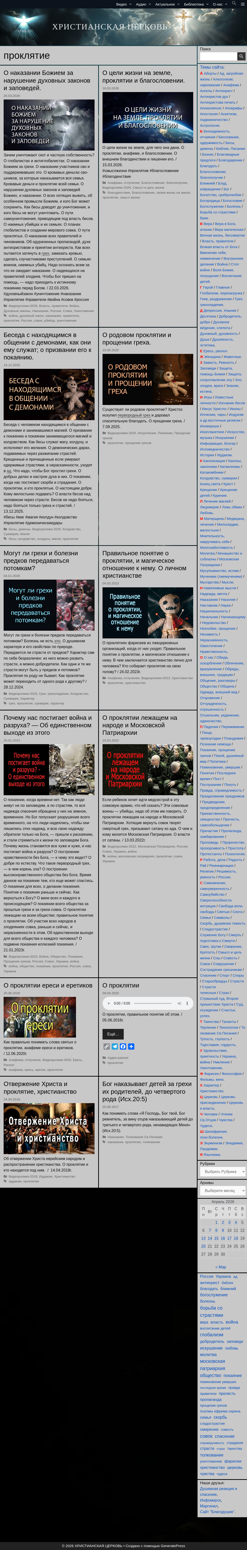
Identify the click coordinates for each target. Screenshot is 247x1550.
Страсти (237, 981)
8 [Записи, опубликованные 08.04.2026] (216, 1230)
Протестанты (211, 854)
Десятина (208, 316)
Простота (236, 848)
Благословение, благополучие (164, 183)
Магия (25, 534)
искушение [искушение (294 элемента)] (211, 1348)
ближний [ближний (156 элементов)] (228, 1288)
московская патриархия (136, 856)
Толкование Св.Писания (144, 1137)
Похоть (230, 784)
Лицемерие (209, 507)
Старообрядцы (214, 981)
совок (38, 320)
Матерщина (214, 519)
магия (56, 539)
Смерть (235, 935)
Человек (211, 1114)
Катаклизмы (230, 466)
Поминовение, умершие (220, 767)
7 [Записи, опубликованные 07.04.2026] (210, 1230)
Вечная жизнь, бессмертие (222, 235)
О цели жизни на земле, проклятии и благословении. (144, 76)
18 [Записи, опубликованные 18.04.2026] (236, 1238)
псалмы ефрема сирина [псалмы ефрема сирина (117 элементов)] (220, 1411)
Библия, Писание (230, 148)
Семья (205, 917)
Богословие (232, 201)
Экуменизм (213, 1143)
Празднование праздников (222, 796)
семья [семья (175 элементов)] (205, 1417)
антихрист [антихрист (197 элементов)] (209, 1282)
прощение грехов (138, 443)
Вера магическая (229, 229)
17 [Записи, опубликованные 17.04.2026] (229, 1238)
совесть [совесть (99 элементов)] (227, 1429)
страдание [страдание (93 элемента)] (235, 1443)
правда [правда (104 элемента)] (234, 1388)
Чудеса (206, 1126)
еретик (40, 1070)
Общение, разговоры (217, 680)
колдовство (26, 539)
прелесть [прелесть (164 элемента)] (227, 1393)
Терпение (208, 1027)
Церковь (211, 1097)
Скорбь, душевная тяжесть (222, 923)
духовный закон (32, 316)
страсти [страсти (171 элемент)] (207, 1448)
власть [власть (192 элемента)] (217, 1322)
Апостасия (209, 114)
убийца (49, 320)
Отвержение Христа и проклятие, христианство (40, 1087)
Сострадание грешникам (221, 969)
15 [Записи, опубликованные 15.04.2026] (216, 1238)
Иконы (235, 409)
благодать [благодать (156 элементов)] (209, 1288)
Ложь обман (232, 507)
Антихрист (224, 91)
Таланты (229, 1022)
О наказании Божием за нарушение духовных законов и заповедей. (47, 80)
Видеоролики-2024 (23, 694)
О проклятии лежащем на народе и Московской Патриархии (140, 725)
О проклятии (121, 985)
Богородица (210, 201)
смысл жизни (130, 197)
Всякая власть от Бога (218, 247)
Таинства (211, 1022)
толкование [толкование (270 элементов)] (211, 1454)
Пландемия (233, 738)
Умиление (221, 1062)
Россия (55, 311)
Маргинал (209, 1506)
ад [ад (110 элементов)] (235, 1276)
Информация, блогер (217, 443)
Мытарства (209, 582)
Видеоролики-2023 (155, 678)
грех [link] (45, 253)
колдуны (43, 539)
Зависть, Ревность (218, 362)
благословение (143, 192)
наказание (53, 316)
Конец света (210, 484)
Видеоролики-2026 (23, 306)
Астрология (209, 125)
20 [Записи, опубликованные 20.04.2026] (203, 1246)
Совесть (230, 958)
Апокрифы (233, 108)
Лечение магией (217, 501)
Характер (27, 698)
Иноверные (209, 426)
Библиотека (197, 4)
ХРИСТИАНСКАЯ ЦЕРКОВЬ (110, 26)
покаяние (43, 966)
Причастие (209, 831)
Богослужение (212, 206)
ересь (29, 1070)
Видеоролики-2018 (23, 1176)
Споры (238, 975)
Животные (232, 357)
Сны (216, 958)
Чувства (226, 1120)
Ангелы (206, 91)
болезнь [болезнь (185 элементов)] (207, 1301)
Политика (218, 761)
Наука (226, 605)
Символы (222, 917)
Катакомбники (211, 472)
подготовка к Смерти (217, 941)
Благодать (208, 166)
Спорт (225, 975)
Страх (224, 993)
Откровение (210, 698)
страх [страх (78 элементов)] (221, 1449)
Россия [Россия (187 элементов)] (206, 1276)
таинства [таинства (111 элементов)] (234, 1449)
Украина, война (67, 961)
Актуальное (168, 4)
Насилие (228, 599)
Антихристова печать (217, 102)
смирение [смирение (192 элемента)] (209, 1429)
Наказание (40, 311)
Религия (206, 871)
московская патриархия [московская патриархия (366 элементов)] (212, 1364)
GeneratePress (173, 1546)
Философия (231, 1074)
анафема (16, 1070)
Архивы (206, 1183)
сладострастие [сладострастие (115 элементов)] (212, 1423)
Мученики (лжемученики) (221, 576)
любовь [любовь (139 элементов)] (231, 1348)
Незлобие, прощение (217, 628)
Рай (203, 865)
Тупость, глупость (215, 1039)
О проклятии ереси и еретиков (48, 985)
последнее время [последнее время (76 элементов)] (213, 1388)
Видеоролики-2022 (122, 846)
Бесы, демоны (19, 529)
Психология (234, 854)
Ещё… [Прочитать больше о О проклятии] (113, 1034)
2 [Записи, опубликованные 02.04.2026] (223, 1222)
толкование (151, 1142)
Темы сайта (211, 67)
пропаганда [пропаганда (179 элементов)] (210, 1399)
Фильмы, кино (211, 1079)
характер (57, 703)
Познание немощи (215, 744)
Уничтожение (84, 311)
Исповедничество (215, 449)
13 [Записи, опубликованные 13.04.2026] (203, 1238)
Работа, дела (214, 860)
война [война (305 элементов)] (232, 1322)
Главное (223, 287)
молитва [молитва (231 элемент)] (208, 1354)
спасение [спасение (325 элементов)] (224, 1436)
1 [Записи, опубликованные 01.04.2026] (216, 1222)
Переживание (232, 727)
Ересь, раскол (215, 351)
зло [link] (57, 641)
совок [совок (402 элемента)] (206, 1436)
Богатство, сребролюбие (220, 195)
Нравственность (213, 651)
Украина (10, 971)
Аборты (210, 73)
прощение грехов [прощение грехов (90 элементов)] (213, 1405)
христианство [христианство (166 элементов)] (212, 1467)
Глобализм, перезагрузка (221, 293)
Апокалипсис (211, 108)
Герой (208, 287)
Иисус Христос (214, 409)
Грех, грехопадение (54, 694)
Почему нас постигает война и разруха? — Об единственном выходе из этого (48, 725)
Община (227, 686)
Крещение (208, 490)
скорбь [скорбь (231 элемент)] (220, 1417)
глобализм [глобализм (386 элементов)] (211, 1334)
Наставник (209, 605)
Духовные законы (17, 311)
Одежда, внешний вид (218, 692)
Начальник (209, 617)
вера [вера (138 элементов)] (204, 1322)
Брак (204, 218)
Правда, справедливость (221, 790)
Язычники (212, 1155)
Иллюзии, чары (213, 414)
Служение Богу (213, 935)
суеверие (41, 703)
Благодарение (230, 160)
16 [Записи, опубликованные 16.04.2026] (223, 1238)
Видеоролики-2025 (46, 529)
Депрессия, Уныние (220, 310)
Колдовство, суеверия (218, 478)
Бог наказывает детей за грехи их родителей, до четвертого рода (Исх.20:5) (147, 1091)
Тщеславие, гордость (217, 1045)
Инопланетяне (212, 432)
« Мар (220, 1267)
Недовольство (214, 623)
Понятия (207, 773)
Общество (58, 956)
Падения (211, 727)
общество (27, 966)
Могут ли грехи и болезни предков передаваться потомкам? (41, 561)
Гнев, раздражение (216, 299)
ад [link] (9, 471)
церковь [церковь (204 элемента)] (234, 1467)
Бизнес (208, 154)
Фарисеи (211, 1074)
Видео (125, 4)
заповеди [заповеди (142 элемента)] (235, 1341)
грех (12, 703)
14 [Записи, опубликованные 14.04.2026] (210, 1238)
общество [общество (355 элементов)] (210, 1375)
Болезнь (234, 206)
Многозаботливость (216, 547)
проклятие (11, 320)
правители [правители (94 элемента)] (208, 1394)
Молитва (207, 553)
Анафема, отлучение (124, 183)
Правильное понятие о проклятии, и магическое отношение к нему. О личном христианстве (144, 564)
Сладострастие (215, 929)
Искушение (224, 438)
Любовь (206, 513)
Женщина (212, 357)
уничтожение (66, 320)
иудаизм (15, 1181)
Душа (204, 339)
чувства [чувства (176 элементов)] (207, 1473)
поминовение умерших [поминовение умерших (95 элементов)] (218, 1382)
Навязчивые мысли (220, 588)
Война (74, 306)
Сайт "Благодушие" (217, 1512)
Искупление (147, 433)
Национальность (214, 611)
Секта (237, 912)
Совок (67, 311)
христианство (135, 683)
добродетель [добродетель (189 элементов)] (212, 1341)
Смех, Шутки (210, 946)
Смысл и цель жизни (148, 187)
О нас (221, 4)
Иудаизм (45, 1176)
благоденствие (119, 192)
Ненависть (209, 634)
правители (71, 316)
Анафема (231, 85)
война (13, 316)
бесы (12, 539)
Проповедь (209, 842)
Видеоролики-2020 (56, 1060)
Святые (223, 912)
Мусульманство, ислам (219, 571)
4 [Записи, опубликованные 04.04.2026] (236, 1222)
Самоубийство (212, 894)
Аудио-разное (118, 1058)
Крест (228, 484)
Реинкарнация (221, 865)
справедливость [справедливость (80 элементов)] (212, 1443)
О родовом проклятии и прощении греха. (137, 338)
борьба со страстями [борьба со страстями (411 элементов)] (211, 1311)
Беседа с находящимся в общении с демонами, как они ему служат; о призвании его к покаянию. (47, 346)
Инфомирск (210, 1500)
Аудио (144, 4)
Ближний (207, 183)
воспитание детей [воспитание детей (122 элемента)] (215, 1328)
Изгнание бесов (232, 403)
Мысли (227, 582)
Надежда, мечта (213, 594)
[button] (234, 4)
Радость (235, 860)
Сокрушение (223, 964)
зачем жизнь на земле (173, 192)
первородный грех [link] (134, 415)
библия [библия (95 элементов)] (227, 1283)
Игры (208, 397)
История (207, 455)
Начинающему (233, 617)
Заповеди (208, 368)
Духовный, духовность (219, 333)
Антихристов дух (214, 96)
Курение (220, 495)
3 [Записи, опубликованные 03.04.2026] (229, 1222)
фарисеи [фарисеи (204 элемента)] (232, 1461)
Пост (217, 779)
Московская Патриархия (156, 846)
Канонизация (214, 461)
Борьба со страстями (218, 212)
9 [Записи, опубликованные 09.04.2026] (223, 1230)
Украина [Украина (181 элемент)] (223, 1276)
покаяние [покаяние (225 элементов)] (233, 1375)
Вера (208, 224)
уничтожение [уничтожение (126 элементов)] (211, 1461)
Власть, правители (53, 306)
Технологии (228, 1027)
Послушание (210, 784)
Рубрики (207, 1164)
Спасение (208, 975)
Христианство (182, 678)
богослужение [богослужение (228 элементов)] (214, 1294)
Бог (226, 189)
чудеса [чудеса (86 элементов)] (222, 1474)
